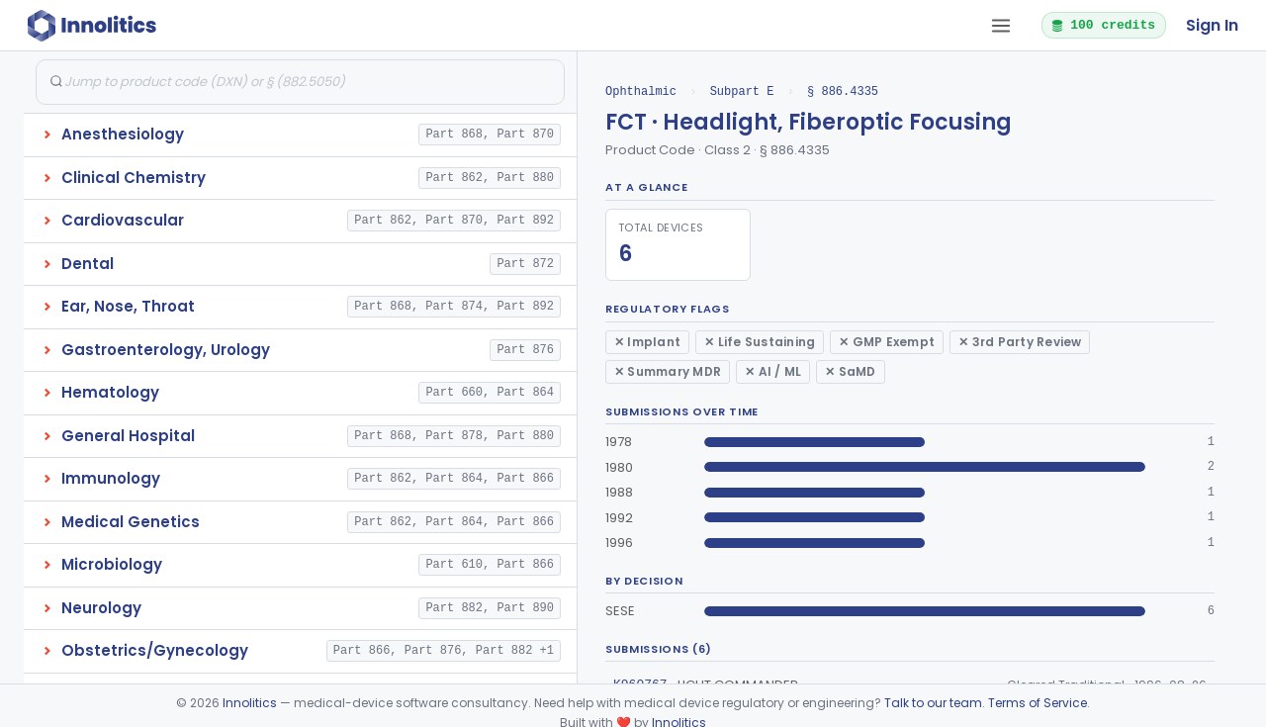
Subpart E (742, 91)
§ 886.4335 (842, 91)
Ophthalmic (641, 91)
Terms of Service (1037, 702)
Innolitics (250, 702)
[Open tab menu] (1001, 26)
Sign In (1212, 25)
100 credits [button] (1102, 25)
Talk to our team (933, 702)
